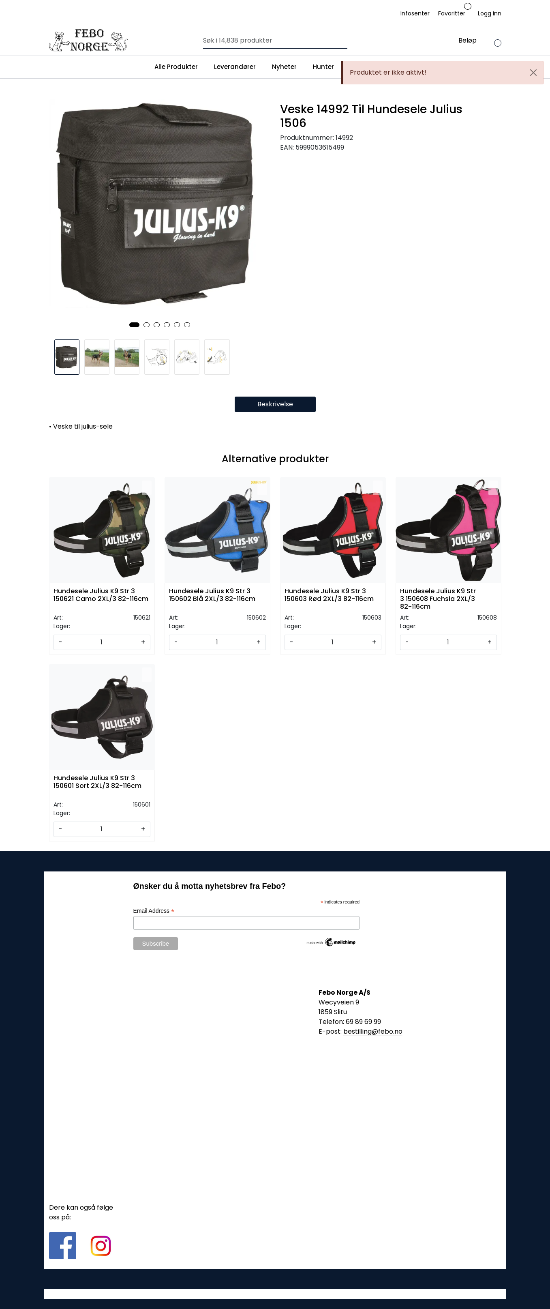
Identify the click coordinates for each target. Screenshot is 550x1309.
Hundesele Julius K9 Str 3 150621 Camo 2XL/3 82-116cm (101, 595)
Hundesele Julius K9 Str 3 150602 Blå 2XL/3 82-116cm (212, 595)
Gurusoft (275, 1293)
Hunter (323, 66)
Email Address (154, 911)
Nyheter (284, 66)
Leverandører (235, 66)
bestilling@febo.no (372, 1031)
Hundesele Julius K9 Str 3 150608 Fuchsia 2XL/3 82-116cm (438, 598)
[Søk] (273, 40)
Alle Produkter (176, 66)
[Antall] (102, 642)
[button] (134, 324)
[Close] (533, 72)
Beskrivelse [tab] (275, 404)
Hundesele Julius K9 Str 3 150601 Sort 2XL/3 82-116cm (97, 782)
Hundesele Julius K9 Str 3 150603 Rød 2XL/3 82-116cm (329, 595)
